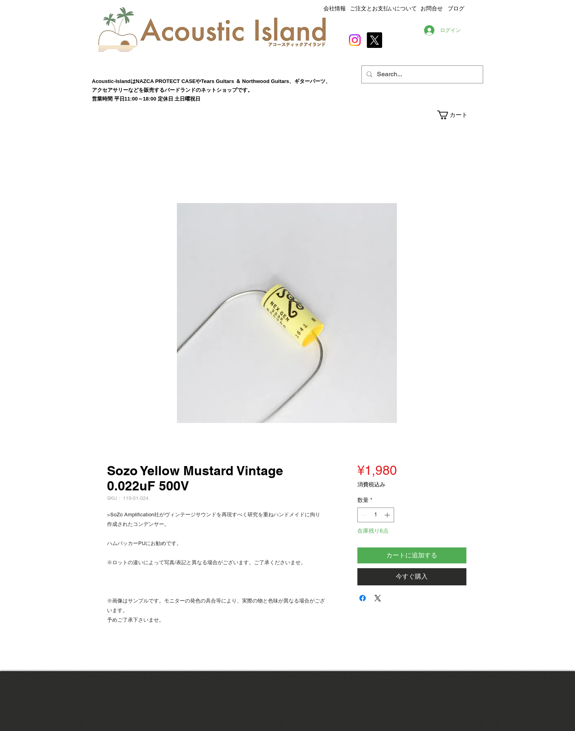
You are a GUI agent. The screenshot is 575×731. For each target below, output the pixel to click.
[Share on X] (378, 598)
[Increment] (388, 515)
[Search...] (421, 74)
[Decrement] (364, 515)
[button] (459, 115)
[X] (374, 40)
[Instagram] (355, 40)
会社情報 (334, 8)
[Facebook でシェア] (362, 598)
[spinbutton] (376, 515)
